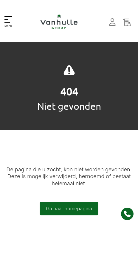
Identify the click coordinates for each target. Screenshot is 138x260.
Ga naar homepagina (69, 209)
